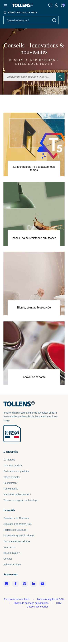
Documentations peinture (16, 541)
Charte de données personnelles (31, 603)
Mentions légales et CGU (50, 599)
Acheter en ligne (12, 564)
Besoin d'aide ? (11, 553)
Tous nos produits (12, 465)
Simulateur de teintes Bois (17, 524)
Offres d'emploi (11, 477)
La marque (9, 459)
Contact (7, 558)
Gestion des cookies (37, 606)
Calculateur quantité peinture (18, 535)
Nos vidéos (9, 547)
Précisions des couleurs (17, 599)
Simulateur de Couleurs (16, 518)
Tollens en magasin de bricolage (20, 500)
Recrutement (10, 483)
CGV (58, 603)
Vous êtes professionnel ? (17, 494)
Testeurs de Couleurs (14, 529)
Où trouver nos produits (16, 471)
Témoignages (10, 488)
